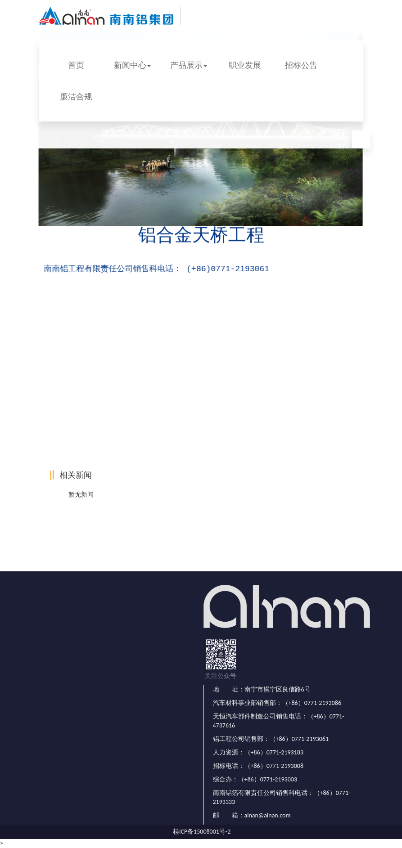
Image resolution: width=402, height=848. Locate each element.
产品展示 (188, 65)
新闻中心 (132, 65)
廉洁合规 (76, 97)
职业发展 (245, 65)
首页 (76, 65)
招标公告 (301, 65)
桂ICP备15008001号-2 (201, 831)
